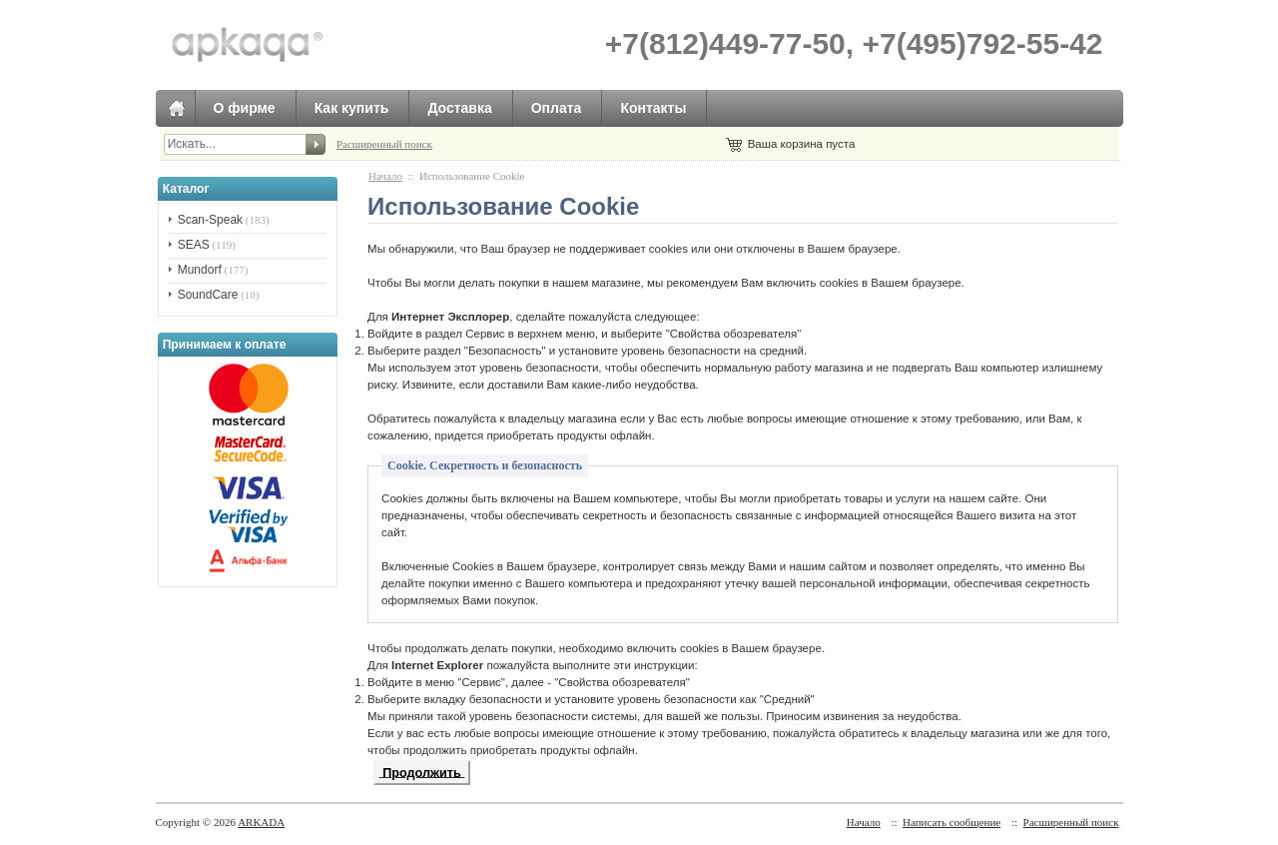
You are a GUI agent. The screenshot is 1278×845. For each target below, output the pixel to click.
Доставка (459, 108)
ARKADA (261, 822)
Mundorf (200, 270)
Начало (385, 176)
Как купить (352, 108)
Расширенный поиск (384, 144)
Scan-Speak (210, 220)
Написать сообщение (951, 822)
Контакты (653, 108)
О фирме (245, 108)
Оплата (556, 108)
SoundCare (208, 295)
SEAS (194, 245)
